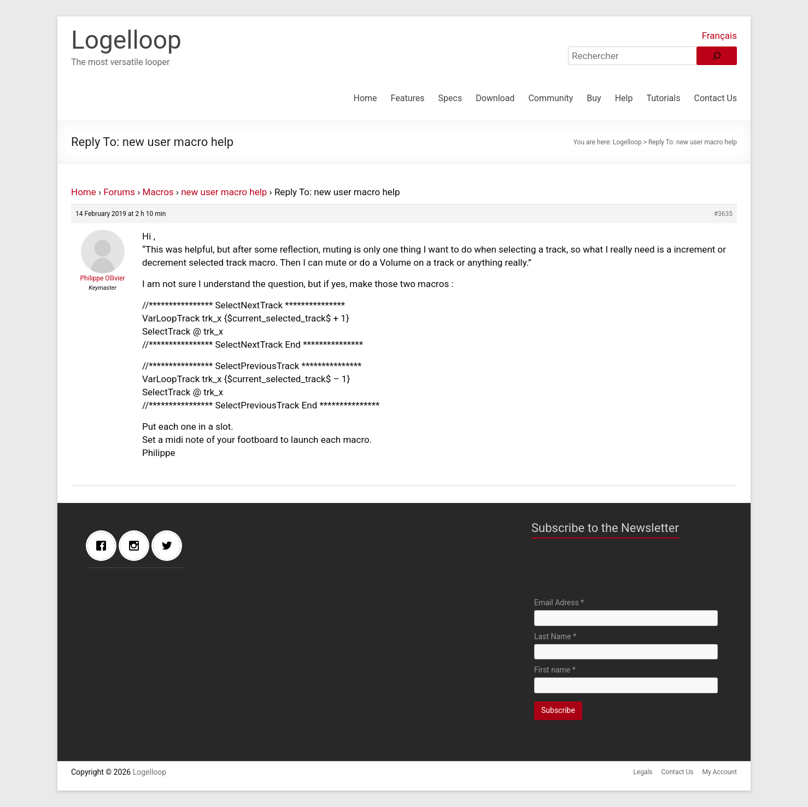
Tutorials (663, 98)
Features (408, 98)
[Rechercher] (716, 55)
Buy (594, 98)
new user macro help (224, 191)
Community (550, 98)
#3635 (723, 214)
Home (365, 98)
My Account (719, 772)
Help (624, 98)
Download (495, 98)
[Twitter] (169, 545)
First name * (555, 669)
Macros (158, 191)
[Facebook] (103, 545)
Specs (450, 98)
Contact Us (715, 98)
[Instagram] (136, 545)
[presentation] (617, 570)
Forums (119, 191)
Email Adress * (559, 602)
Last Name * (555, 636)
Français (719, 35)
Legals (642, 772)
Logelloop (126, 40)
